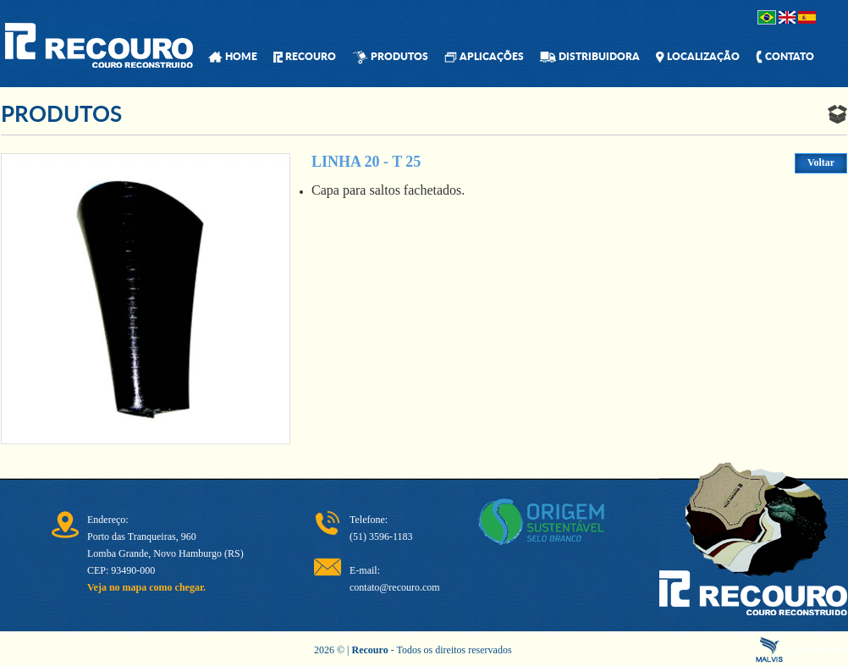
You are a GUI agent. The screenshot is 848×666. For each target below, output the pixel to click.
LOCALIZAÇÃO (698, 56)
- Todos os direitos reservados (432, 650)
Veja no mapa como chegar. (146, 587)
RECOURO (304, 56)
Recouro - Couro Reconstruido (99, 45)
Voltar (820, 162)
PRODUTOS (390, 56)
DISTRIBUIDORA (590, 56)
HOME (232, 56)
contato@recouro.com (395, 587)
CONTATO (785, 56)
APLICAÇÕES (484, 56)
